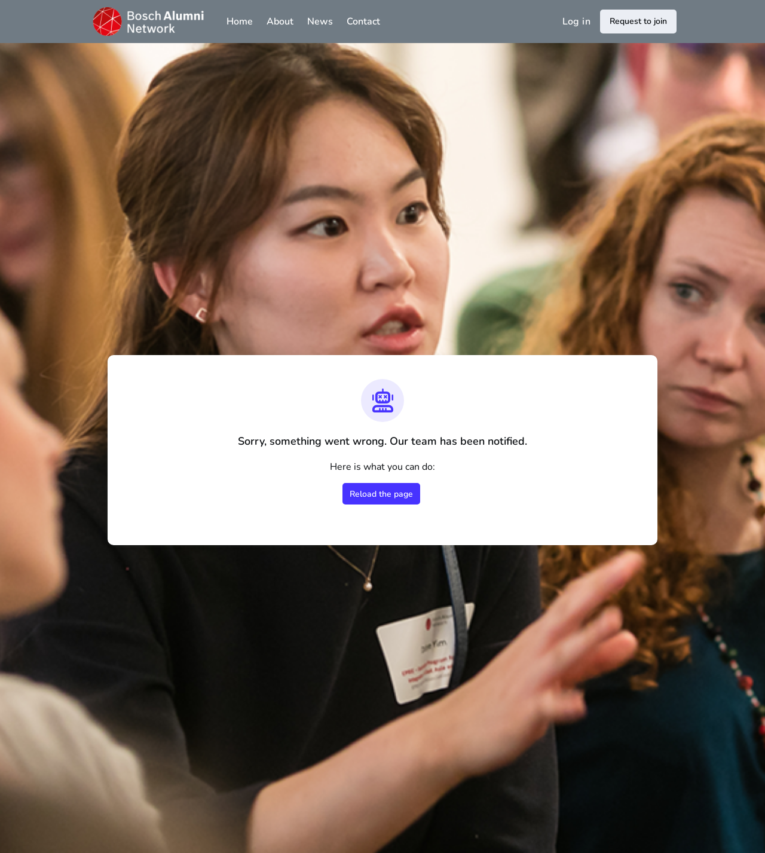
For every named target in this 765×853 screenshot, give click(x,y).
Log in (576, 21)
